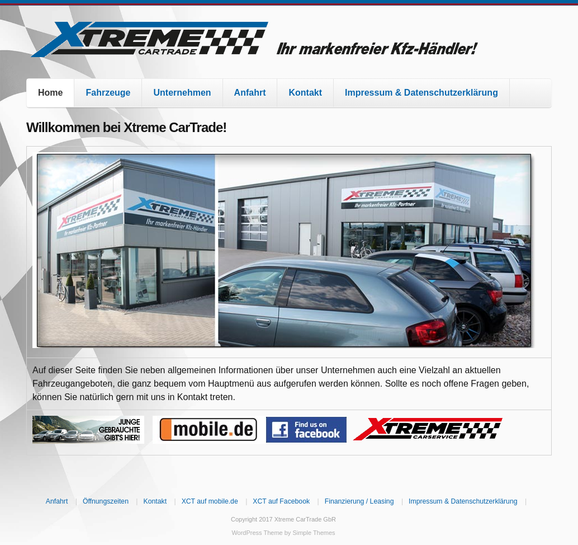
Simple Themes (313, 532)
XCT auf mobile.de (210, 501)
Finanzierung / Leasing (359, 501)
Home (50, 92)
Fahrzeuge (108, 92)
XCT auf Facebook (281, 501)
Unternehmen (182, 92)
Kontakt (305, 92)
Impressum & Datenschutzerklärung (421, 92)
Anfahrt (250, 92)
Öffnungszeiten (106, 501)
